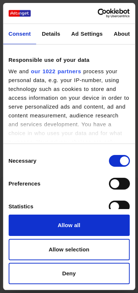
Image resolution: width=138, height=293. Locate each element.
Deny (69, 273)
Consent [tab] (19, 34)
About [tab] (122, 34)
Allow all (69, 225)
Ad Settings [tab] (87, 34)
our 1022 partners (56, 71)
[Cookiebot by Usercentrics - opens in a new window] (98, 13)
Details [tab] (51, 34)
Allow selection (69, 249)
